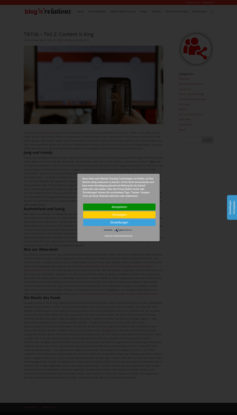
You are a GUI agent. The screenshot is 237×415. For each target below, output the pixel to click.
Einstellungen (119, 222)
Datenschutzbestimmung (123, 236)
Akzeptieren (119, 207)
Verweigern (119, 214)
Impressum (109, 236)
